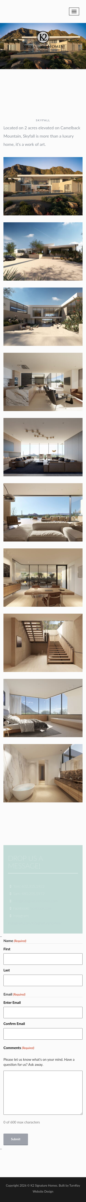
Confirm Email (14, 1023)
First (6, 949)
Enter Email (12, 1002)
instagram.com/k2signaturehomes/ (35, 923)
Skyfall (43, 120)
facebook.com (40, 908)
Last (6, 970)
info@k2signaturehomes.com (35, 901)
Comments (18, 1047)
